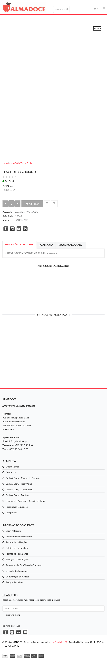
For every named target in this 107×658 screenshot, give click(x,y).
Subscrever (13, 615)
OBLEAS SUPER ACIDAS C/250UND (53, 290)
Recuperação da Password (19, 536)
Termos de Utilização (16, 542)
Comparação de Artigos (17, 576)
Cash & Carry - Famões (17, 495)
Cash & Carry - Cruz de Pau (19, 489)
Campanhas (11, 512)
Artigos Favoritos (14, 582)
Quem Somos (12, 466)
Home (5, 163)
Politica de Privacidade (17, 548)
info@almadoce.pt (18, 441)
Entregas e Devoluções (17, 559)
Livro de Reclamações (16, 570)
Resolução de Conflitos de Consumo (24, 565)
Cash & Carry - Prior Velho (19, 483)
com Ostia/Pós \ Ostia (21, 163)
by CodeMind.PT (59, 642)
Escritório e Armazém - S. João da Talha (25, 501)
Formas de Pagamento (17, 553)
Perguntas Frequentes (17, 506)
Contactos (11, 472)
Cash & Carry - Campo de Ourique (23, 478)
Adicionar (32, 203)
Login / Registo (13, 530)
